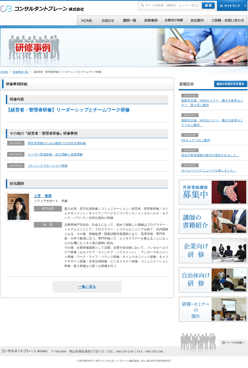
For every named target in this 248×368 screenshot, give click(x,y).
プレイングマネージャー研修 (47, 165)
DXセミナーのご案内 (195, 140)
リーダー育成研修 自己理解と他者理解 (55, 154)
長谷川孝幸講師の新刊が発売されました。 (210, 155)
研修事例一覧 (20, 71)
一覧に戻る (87, 287)
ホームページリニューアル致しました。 (208, 170)
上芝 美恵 (43, 196)
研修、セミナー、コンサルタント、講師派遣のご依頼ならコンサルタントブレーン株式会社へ (42, 8)
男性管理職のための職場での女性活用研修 (57, 143)
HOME (4, 71)
